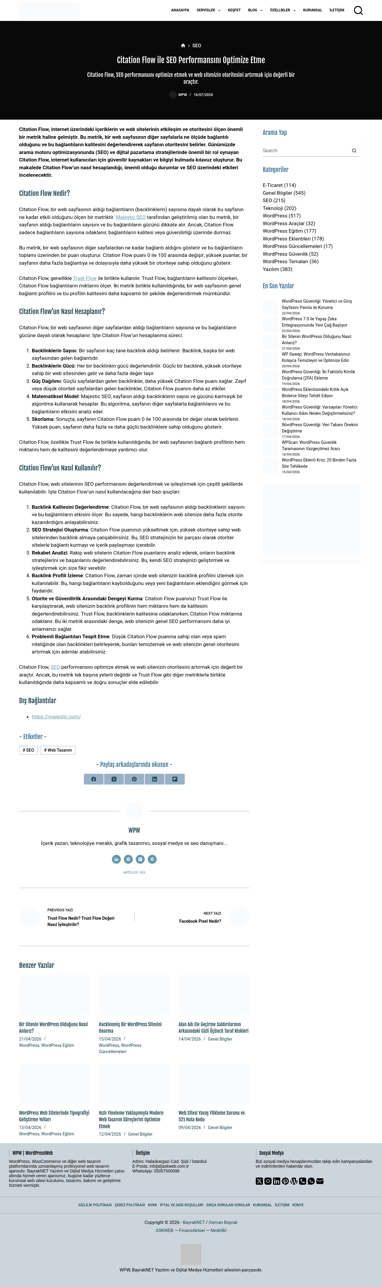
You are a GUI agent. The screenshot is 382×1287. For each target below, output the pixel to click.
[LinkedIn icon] (116, 859)
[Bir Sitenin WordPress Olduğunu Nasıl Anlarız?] (54, 995)
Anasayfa (180, 10)
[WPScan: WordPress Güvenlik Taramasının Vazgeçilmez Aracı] (270, 448)
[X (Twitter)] (114, 779)
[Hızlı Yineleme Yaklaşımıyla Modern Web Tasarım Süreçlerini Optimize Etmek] (134, 1084)
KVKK (152, 1205)
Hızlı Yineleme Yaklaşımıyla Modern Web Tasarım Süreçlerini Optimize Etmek (131, 1119)
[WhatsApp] (311, 1181)
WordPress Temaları (285, 261)
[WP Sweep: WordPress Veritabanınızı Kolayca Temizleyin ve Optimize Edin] (270, 359)
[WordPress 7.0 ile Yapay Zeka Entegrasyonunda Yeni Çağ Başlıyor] (270, 324)
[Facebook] (94, 779)
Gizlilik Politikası (95, 1205)
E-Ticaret (273, 185)
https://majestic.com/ (56, 717)
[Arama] (358, 10)
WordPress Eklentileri (286, 239)
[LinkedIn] (154, 779)
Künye (298, 1205)
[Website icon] (128, 859)
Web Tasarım (58, 750)
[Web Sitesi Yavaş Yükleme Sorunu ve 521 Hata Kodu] (214, 1084)
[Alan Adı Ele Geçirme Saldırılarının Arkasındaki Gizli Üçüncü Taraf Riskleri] (214, 995)
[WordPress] (294, 1181)
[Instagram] (268, 1181)
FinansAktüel (192, 1230)
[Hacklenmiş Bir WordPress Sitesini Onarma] (134, 995)
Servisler (210, 10)
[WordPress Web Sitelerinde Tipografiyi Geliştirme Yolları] (54, 1084)
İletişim (336, 10)
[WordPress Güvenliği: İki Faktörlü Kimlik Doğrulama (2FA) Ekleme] (270, 377)
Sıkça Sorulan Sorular (228, 1205)
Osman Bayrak (223, 1222)
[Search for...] (305, 151)
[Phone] (302, 1181)
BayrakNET (194, 1222)
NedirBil (219, 1230)
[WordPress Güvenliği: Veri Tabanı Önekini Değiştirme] (270, 430)
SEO (55, 667)
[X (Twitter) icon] (140, 859)
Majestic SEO (131, 217)
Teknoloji (273, 208)
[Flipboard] (175, 779)
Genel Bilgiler (220, 1039)
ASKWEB (164, 1230)
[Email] (320, 1181)
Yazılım (271, 269)
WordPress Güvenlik (285, 254)
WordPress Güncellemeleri (292, 246)
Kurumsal (312, 10)
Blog (256, 10)
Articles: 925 (134, 873)
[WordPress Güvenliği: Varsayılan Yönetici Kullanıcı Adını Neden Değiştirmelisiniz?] (270, 412)
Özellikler (284, 10)
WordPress (29, 1045)
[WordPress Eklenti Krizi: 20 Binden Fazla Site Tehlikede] (270, 466)
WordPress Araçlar (284, 223)
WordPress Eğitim (57, 1045)
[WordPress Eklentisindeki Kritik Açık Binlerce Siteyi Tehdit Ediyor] (270, 395)
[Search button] (354, 151)
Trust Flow (85, 278)
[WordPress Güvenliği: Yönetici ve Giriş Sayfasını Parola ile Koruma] (270, 306)
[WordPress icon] (152, 859)
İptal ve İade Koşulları (181, 1205)
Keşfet (234, 10)
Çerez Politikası (130, 1205)
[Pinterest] (134, 779)
